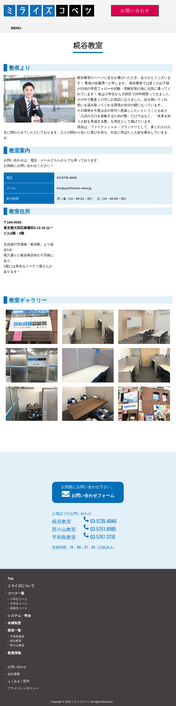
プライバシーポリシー (23, 688)
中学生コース (18, 603)
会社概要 (14, 674)
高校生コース (18, 608)
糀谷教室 (15, 640)
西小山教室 (17, 645)
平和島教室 (17, 636)
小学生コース (18, 599)
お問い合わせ (17, 667)
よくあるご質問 (18, 681)
